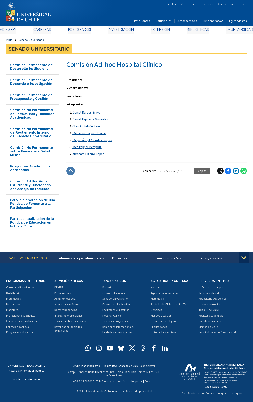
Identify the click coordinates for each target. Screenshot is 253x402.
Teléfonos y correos (108, 381)
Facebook (228, 172)
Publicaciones (159, 328)
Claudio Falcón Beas (86, 127)
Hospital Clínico (111, 317)
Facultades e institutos (115, 311)
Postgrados (81, 31)
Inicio (9, 41)
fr (238, 4)
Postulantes (142, 22)
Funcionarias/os (213, 22)
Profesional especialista (20, 317)
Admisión (15, 31)
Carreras (46, 31)
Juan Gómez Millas (138, 372)
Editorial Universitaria (163, 334)
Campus (72, 372)
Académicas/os (187, 22)
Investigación (120, 31)
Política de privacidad (137, 391)
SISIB (82, 391)
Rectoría (107, 289)
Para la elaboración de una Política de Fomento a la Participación (32, 205)
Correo (222, 4)
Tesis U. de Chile (209, 311)
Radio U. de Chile (161, 306)
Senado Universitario (31, 41)
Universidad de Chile (98, 391)
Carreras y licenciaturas (20, 289)
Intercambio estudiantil (68, 317)
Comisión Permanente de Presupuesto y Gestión (31, 98)
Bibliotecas (192, 31)
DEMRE (58, 289)
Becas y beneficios (65, 311)
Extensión (157, 31)
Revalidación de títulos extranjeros (68, 330)
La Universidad (232, 31)
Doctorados (13, 306)
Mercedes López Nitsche (89, 134)
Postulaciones (62, 294)
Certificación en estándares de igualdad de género (218, 394)
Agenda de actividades (165, 294)
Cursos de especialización (22, 322)
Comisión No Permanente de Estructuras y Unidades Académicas (32, 115)
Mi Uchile (209, 4)
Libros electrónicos (210, 306)
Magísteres (13, 311)
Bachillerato (13, 294)
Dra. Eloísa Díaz (116, 372)
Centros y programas (115, 322)
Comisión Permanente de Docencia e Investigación (31, 83)
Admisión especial (65, 300)
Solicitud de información (26, 380)
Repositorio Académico (213, 300)
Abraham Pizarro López (88, 155)
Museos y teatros (161, 317)
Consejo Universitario (115, 294)
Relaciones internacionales (118, 328)
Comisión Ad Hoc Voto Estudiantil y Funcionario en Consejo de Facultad (30, 186)
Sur (152, 372)
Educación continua (17, 328)
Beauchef (100, 372)
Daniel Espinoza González (90, 120)
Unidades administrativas (117, 334)
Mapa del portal (131, 381)
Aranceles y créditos (66, 306)
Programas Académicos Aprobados (30, 169)
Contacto (146, 381)
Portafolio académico (212, 322)
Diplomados (13, 300)
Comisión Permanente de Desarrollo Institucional (31, 68)
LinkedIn (236, 172)
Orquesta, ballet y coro (165, 322)
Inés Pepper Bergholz (87, 148)
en (231, 4)
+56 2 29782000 (86, 381)
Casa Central (147, 367)
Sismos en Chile (208, 328)
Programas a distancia (19, 334)
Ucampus (218, 289)
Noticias (155, 289)
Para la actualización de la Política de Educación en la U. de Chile (32, 223)
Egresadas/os (238, 22)
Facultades (173, 4)
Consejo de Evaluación (116, 306)
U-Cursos (194, 4)
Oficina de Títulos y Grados (70, 322)
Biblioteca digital (209, 294)
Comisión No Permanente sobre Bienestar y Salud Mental (31, 152)
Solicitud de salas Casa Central (217, 334)
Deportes (156, 311)
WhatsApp (244, 172)
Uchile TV (180, 306)
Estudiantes (164, 22)
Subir (70, 172)
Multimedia (157, 300)
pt (244, 4)
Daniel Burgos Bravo (86, 113)
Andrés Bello (85, 372)
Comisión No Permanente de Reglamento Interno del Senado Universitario (31, 133)
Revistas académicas (211, 317)
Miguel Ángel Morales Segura (92, 141)
